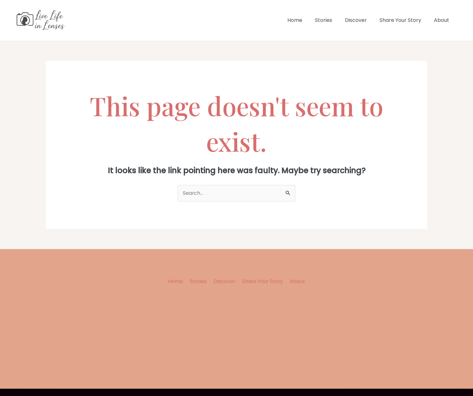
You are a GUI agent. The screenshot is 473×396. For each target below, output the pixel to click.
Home (306, 20)
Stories (332, 20)
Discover (362, 20)
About (442, 20)
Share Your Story (404, 20)
